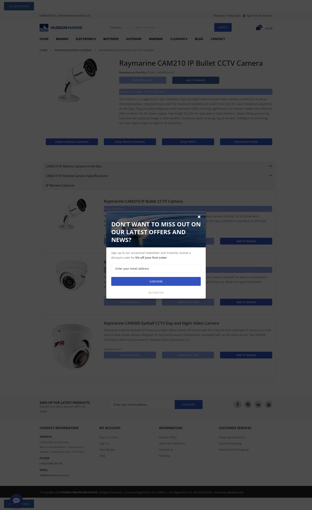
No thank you (156, 292)
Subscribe (156, 281)
